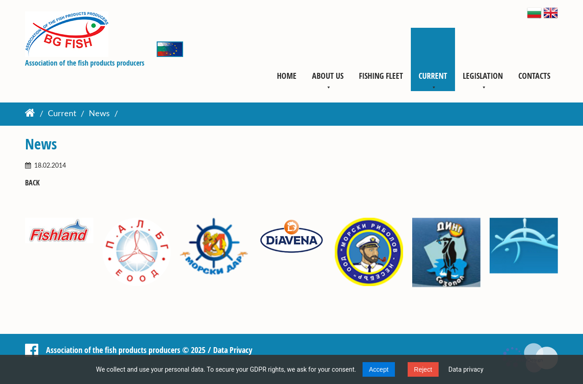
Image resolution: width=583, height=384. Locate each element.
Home (287, 75)
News (99, 114)
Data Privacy (232, 349)
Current (433, 75)
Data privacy (466, 369)
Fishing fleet (381, 75)
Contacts (534, 75)
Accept (379, 369)
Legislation (483, 75)
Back (32, 183)
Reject (423, 369)
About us (327, 75)
